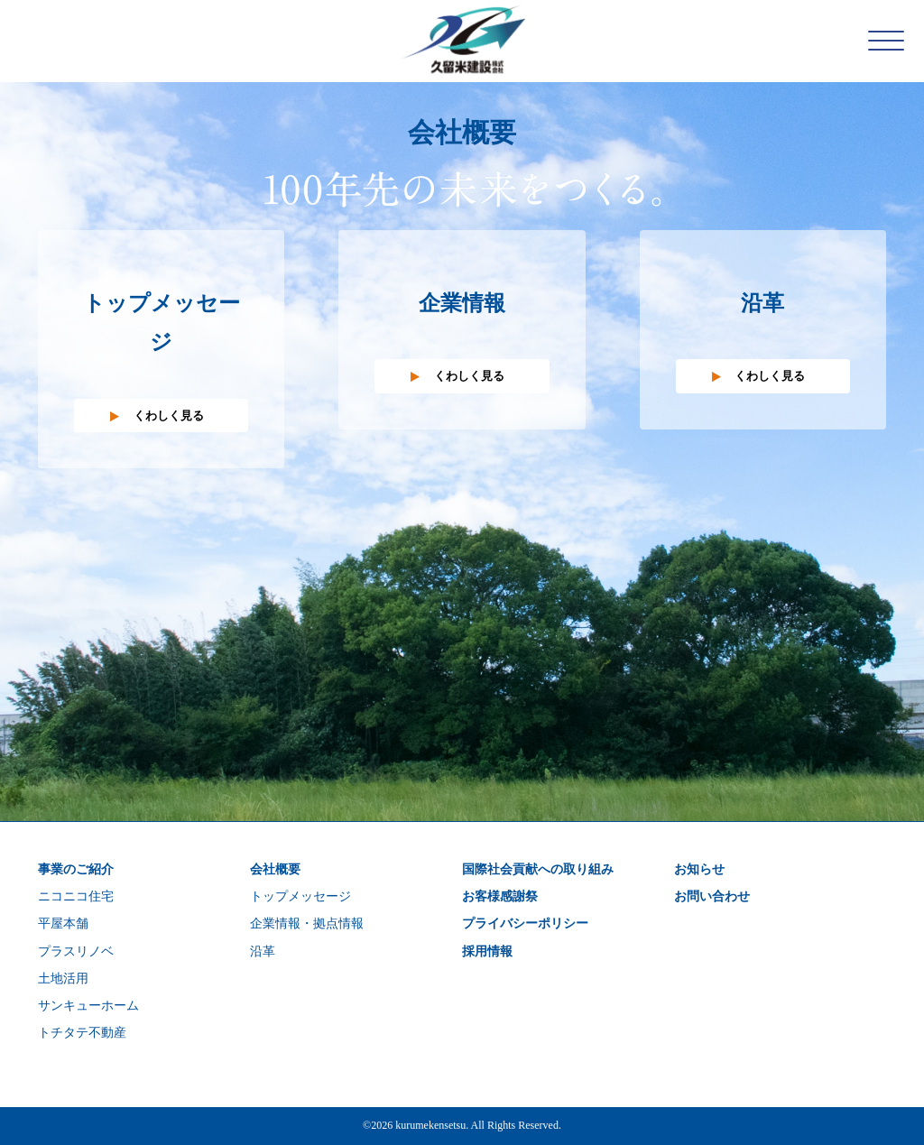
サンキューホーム (88, 1005)
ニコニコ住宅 (76, 896)
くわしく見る (169, 415)
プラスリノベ (76, 951)
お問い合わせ (712, 896)
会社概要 (275, 869)
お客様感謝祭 (500, 896)
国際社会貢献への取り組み (538, 869)
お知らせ (699, 869)
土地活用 (63, 978)
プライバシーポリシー (525, 923)
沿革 (262, 951)
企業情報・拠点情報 (307, 923)
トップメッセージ (300, 896)
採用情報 (487, 951)
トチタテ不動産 (82, 1032)
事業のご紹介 (76, 869)
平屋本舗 (63, 923)
